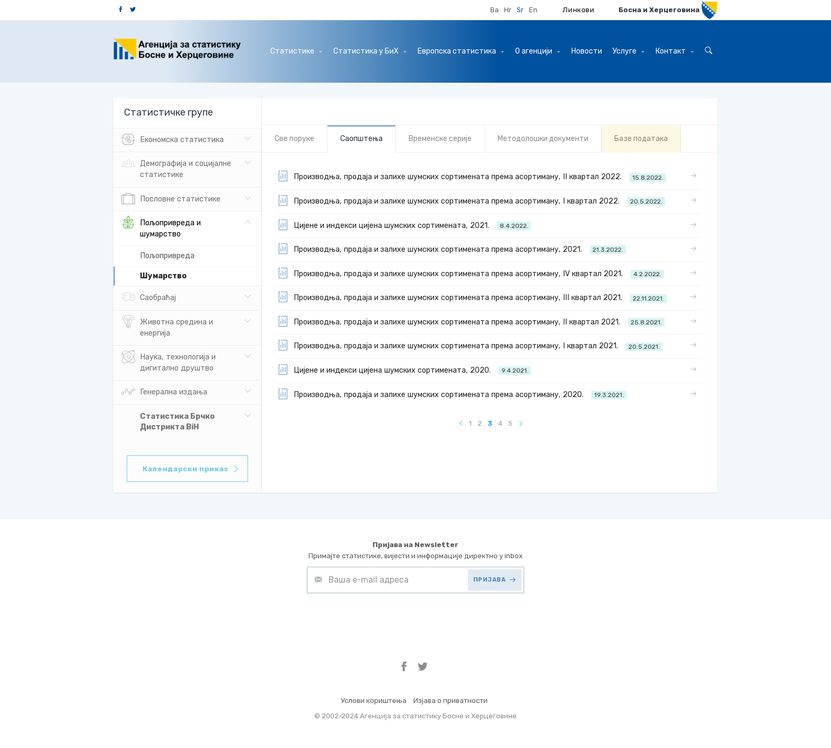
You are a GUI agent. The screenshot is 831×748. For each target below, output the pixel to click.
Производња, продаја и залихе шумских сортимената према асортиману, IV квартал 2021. (471, 273)
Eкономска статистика (172, 140)
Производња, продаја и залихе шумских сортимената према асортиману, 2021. (452, 248)
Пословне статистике (170, 199)
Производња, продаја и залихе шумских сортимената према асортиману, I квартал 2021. (470, 345)
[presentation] (387, 619)
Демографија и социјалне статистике (176, 168)
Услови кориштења (373, 701)
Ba (494, 10)
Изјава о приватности (450, 701)
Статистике (296, 51)
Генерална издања (164, 392)
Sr (520, 10)
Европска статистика (461, 51)
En (533, 10)
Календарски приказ (191, 469)
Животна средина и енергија (167, 326)
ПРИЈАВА (494, 579)
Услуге (628, 51)
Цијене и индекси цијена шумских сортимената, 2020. (404, 369)
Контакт (675, 51)
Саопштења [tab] (361, 138)
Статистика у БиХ (369, 51)
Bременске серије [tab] (440, 138)
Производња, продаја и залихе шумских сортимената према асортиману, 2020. (452, 394)
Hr (507, 10)
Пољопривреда (167, 255)
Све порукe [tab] (294, 138)
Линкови (579, 10)
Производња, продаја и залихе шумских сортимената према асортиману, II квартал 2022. (472, 176)
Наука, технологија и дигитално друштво (168, 361)
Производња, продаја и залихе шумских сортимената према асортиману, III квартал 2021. (472, 297)
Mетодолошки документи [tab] (543, 138)
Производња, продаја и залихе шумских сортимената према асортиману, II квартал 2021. (471, 321)
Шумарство (163, 275)
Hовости (586, 51)
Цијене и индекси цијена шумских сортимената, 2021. (404, 224)
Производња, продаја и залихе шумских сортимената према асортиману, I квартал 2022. (471, 200)
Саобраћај (148, 298)
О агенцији (537, 51)
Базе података (641, 138)
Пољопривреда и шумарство (161, 227)
